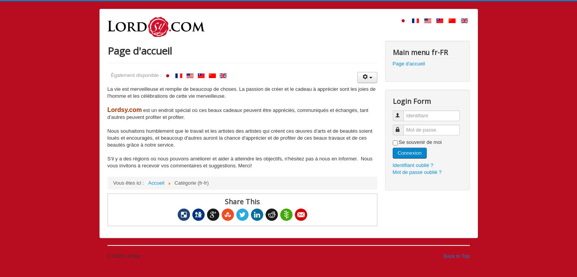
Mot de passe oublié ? (417, 172)
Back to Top (457, 256)
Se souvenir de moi (420, 142)
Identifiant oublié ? (413, 165)
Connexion (410, 153)
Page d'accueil (409, 64)
